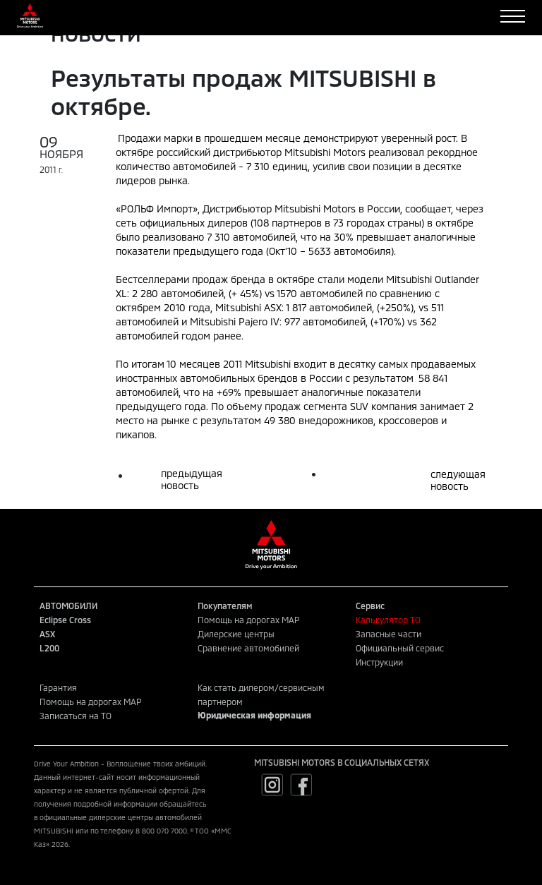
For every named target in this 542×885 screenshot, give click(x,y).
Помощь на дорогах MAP (248, 620)
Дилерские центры (236, 634)
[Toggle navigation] (512, 16)
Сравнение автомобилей (248, 648)
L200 (49, 648)
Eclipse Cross (65, 620)
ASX (47, 634)
